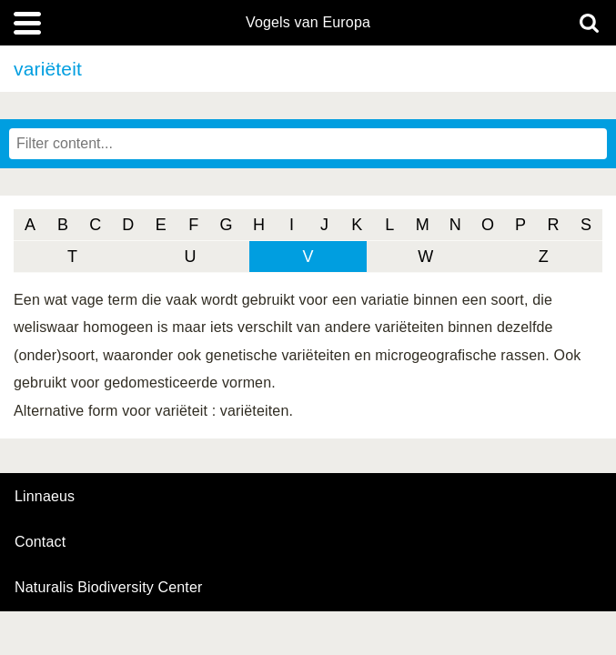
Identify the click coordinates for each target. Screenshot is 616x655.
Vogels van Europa (308, 22)
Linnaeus (45, 496)
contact (40, 541)
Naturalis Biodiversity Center (109, 587)
